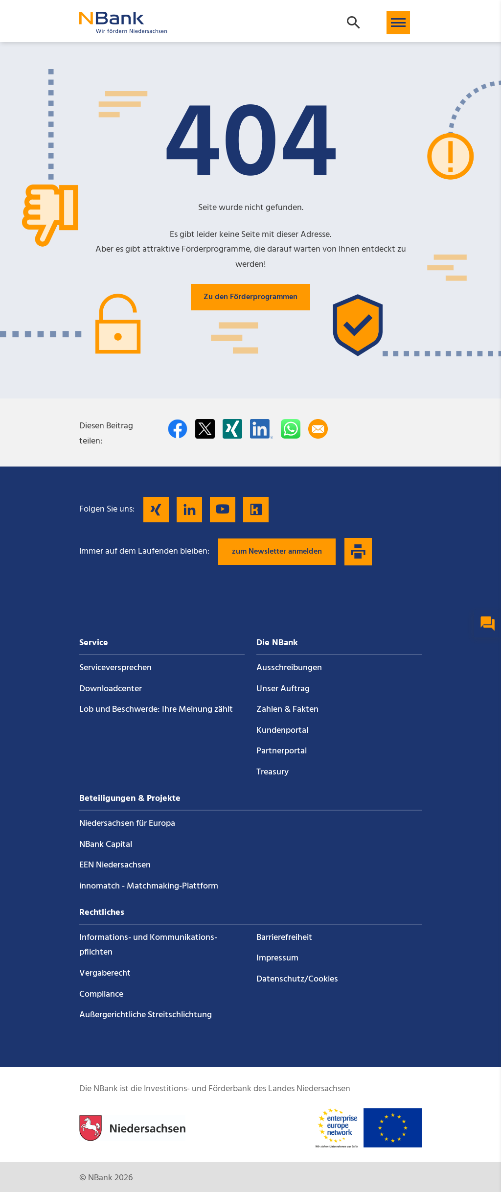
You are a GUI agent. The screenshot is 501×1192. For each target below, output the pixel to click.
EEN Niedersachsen (115, 865)
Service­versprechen (115, 668)
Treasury (272, 772)
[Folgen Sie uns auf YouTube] (222, 509)
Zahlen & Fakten (287, 709)
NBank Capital (105, 845)
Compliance (101, 994)
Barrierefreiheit (284, 938)
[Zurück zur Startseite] (123, 29)
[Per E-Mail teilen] (318, 429)
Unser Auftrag (283, 689)
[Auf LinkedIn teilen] (261, 429)
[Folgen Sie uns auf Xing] (156, 509)
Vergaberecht (105, 973)
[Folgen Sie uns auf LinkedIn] (189, 509)
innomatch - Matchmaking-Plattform (148, 886)
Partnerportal (281, 751)
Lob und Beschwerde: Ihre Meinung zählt (156, 709)
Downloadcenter (110, 689)
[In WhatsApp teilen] (290, 429)
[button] (398, 22)
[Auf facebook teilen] (177, 429)
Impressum (277, 958)
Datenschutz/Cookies (297, 979)
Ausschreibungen (289, 668)
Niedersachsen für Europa (127, 824)
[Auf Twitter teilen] (205, 429)
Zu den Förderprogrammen (250, 297)
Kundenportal (282, 731)
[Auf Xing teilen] (232, 429)
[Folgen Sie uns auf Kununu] (256, 509)
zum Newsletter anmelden (277, 551)
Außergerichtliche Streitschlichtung (145, 1015)
